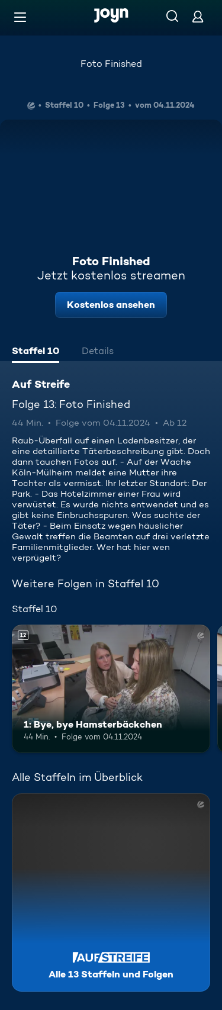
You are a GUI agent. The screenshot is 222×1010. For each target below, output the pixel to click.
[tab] (35, 352)
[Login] (197, 16)
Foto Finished (111, 63)
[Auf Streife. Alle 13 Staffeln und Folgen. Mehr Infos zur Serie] (111, 892)
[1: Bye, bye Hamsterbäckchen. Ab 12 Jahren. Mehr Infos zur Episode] (111, 689)
